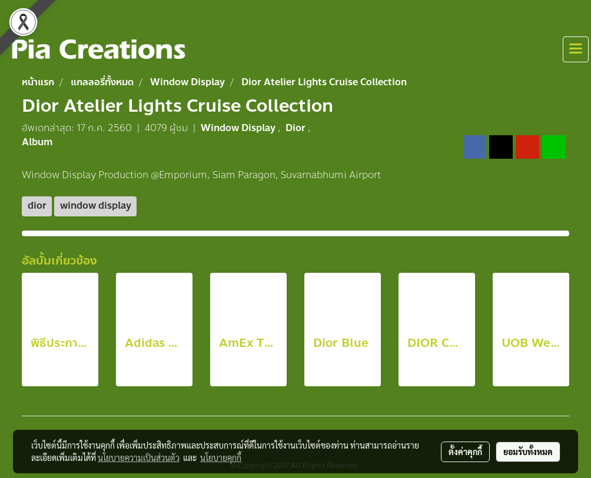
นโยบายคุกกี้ (220, 457)
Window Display (239, 128)
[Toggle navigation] (576, 49)
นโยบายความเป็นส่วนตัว (139, 457)
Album (37, 142)
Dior (296, 128)
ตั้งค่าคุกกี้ (465, 451)
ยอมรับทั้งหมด (528, 451)
